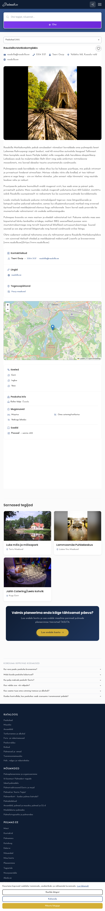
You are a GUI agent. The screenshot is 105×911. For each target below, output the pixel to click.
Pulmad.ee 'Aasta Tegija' (15, 792)
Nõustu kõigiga (52, 906)
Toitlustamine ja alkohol (14, 734)
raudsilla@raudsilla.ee (17, 55)
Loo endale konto (52, 632)
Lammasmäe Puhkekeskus (74, 545)
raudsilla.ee (11, 60)
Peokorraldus (9, 743)
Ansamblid (8, 729)
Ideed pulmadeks (11, 783)
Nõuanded (8, 853)
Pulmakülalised (10, 801)
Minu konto (9, 858)
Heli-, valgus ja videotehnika (16, 761)
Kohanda (52, 899)
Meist (6, 828)
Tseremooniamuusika (13, 756)
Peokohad (8, 720)
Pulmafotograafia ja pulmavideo (18, 815)
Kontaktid (8, 833)
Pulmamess (9, 838)
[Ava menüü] (100, 4)
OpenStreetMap (94, 359)
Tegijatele (8, 868)
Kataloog (8, 843)
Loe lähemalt (83, 886)
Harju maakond (16, 291)
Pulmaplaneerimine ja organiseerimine (20, 774)
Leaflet (81, 359)
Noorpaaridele (10, 873)
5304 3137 (39, 55)
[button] (52, 328)
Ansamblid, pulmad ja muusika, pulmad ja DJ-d (25, 806)
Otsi (53, 25)
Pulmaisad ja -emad (12, 752)
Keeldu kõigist (52, 892)
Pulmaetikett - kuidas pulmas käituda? (21, 797)
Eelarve (7, 848)
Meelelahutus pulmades (14, 810)
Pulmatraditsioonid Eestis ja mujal (19, 788)
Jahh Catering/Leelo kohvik (25, 591)
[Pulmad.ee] (10, 4)
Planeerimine (9, 863)
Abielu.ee (8, 878)
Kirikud (7, 747)
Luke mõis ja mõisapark (22, 545)
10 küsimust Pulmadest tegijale (17, 779)
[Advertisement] (52, 465)
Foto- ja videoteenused (14, 738)
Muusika (7, 725)
